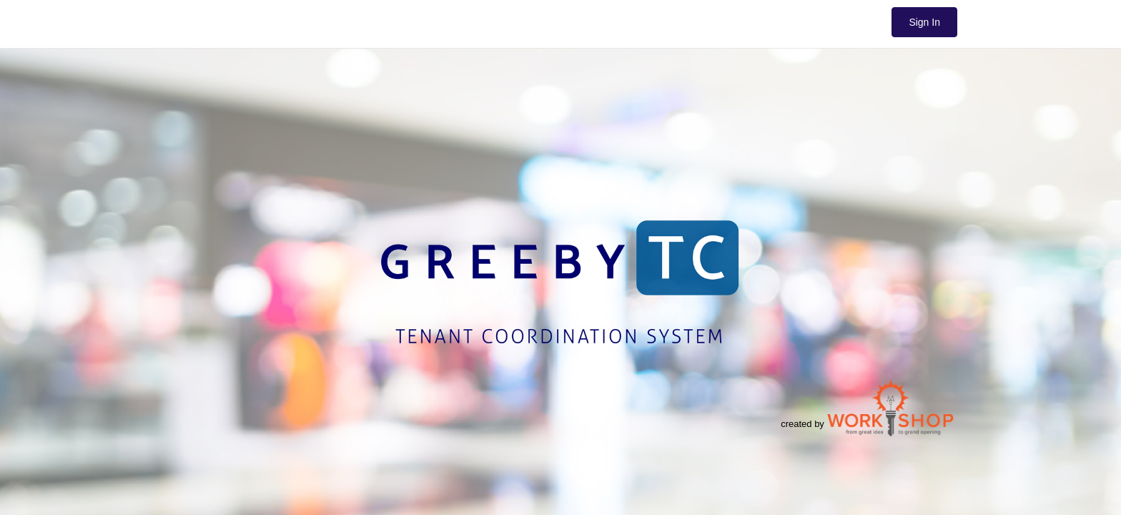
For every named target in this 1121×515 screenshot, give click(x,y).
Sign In (924, 22)
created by (867, 407)
